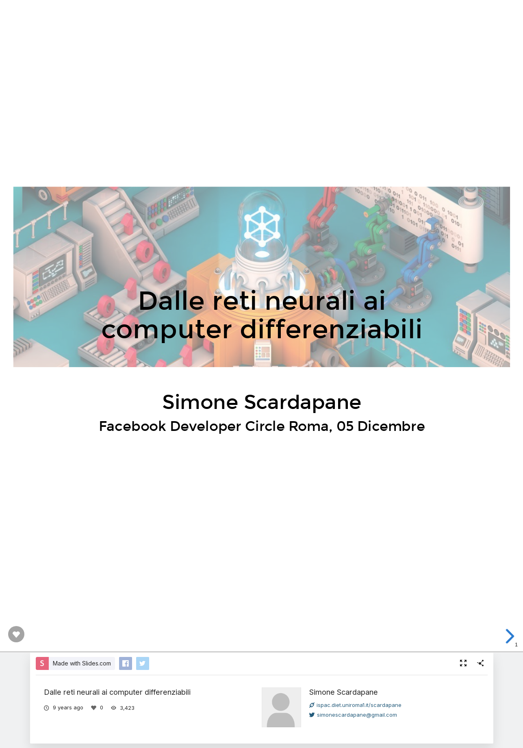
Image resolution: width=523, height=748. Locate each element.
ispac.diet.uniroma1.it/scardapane (355, 705)
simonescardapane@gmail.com (353, 714)
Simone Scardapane (343, 691)
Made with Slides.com (82, 663)
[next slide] (511, 636)
